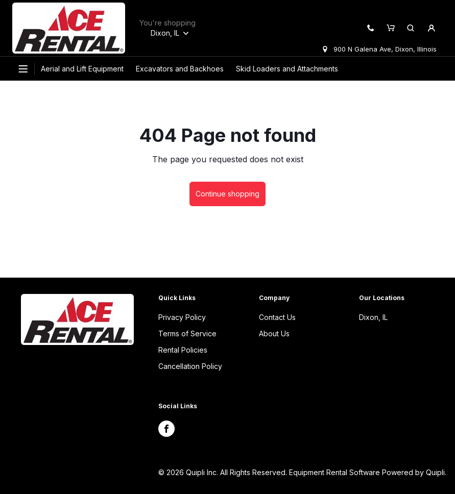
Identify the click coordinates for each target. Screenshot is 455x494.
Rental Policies (182, 349)
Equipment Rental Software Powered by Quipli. (367, 472)
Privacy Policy (182, 317)
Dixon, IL (373, 317)
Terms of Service (187, 333)
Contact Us (277, 317)
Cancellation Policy (190, 366)
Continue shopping (227, 193)
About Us (274, 333)
